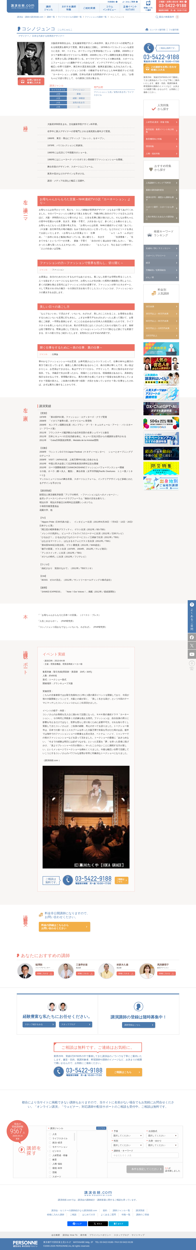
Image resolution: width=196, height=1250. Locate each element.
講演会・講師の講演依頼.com (30, 17)
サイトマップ (138, 1234)
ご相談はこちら (120, 880)
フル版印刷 (174, 30)
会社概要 (55, 1234)
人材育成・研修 (59, 1155)
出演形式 (153, 1130)
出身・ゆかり (155, 1140)
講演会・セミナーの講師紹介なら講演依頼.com (74, 1210)
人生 (58, 94)
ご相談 (73, 1214)
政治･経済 (57, 1142)
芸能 (54, 1172)
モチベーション (59, 1146)
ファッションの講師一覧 (96, 17)
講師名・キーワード (123, 1150)
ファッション (79, 90)
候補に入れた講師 (55, 1214)
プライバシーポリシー (100, 1234)
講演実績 (140, 1210)
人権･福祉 (57, 1163)
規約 (105, 1210)
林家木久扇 (122, 964)
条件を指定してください (145, 1168)
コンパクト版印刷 (157, 30)
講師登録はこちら (136, 1025)
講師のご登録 (142, 1214)
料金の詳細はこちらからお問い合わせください (55, 927)
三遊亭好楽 (82, 964)
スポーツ (56, 1176)
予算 (116, 1130)
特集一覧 (126, 1214)
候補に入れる (42, 973)
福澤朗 (38, 964)
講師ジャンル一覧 (121, 1210)
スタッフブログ (68, 1025)
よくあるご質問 (128, 2)
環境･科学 (57, 1167)
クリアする (101, 1127)
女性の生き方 (79, 102)
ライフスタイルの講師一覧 (70, 17)
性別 (116, 1140)
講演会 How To (70, 1234)
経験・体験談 (79, 98)
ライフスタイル (58, 90)
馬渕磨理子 (163, 964)
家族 (79, 94)
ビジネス (56, 1150)
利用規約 (111, 2)
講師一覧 (51, 17)
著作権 (83, 1234)
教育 (54, 1159)
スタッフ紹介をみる (42, 1025)
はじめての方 (88, 1214)
